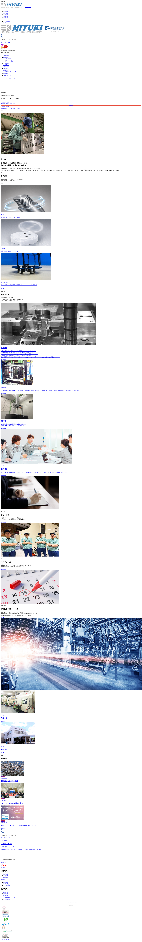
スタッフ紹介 (9, 61)
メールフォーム (10, 76)
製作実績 (5, 11)
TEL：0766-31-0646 (5, 42)
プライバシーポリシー (11, 78)
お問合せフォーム (8, 899)
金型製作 (5, 13)
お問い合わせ (7, 75)
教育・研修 (9, 60)
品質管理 (6, 70)
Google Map (3, 862)
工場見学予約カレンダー (10, 72)
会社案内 (5, 17)
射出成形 (5, 14)
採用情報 (5, 16)
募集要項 (8, 58)
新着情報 (5, 19)
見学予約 (6, 21)
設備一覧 (6, 73)
